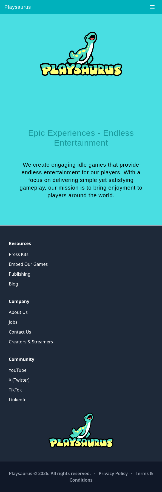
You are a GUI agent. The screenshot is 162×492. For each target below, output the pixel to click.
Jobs (13, 322)
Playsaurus (17, 7)
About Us (18, 312)
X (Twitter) (19, 380)
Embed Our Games (28, 264)
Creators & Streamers (31, 342)
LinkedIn (18, 400)
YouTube (18, 370)
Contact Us (20, 332)
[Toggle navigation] (152, 7)
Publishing (19, 274)
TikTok (15, 390)
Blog (13, 284)
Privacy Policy (113, 473)
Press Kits (19, 254)
